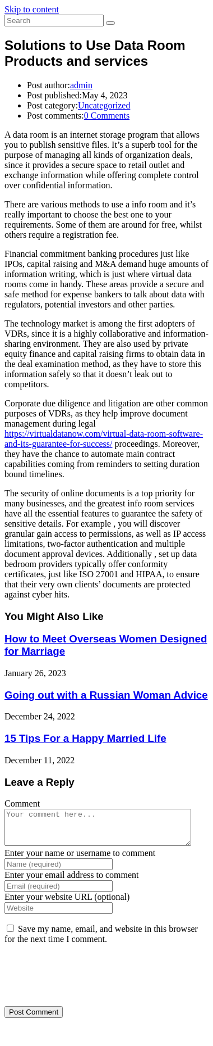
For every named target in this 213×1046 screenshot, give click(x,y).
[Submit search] (110, 23)
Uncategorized (104, 105)
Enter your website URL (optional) (66, 903)
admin (81, 85)
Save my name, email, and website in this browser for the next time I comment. (101, 940)
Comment (22, 803)
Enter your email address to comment (71, 881)
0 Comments (106, 115)
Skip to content (31, 9)
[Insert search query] (54, 20)
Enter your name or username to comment (79, 859)
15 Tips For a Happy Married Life (85, 738)
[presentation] (81, 979)
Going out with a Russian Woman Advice (106, 695)
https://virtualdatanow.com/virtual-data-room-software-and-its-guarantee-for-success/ (103, 439)
